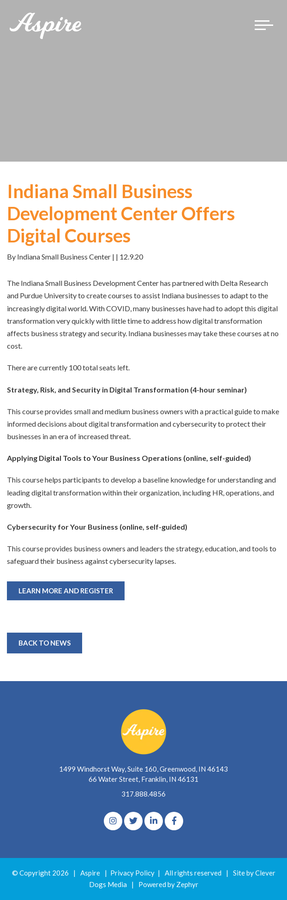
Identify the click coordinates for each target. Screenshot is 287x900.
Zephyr (187, 884)
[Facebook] (174, 821)
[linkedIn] (153, 821)
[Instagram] (113, 821)
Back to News (44, 643)
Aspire (90, 873)
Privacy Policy (132, 873)
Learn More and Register (65, 590)
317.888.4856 (143, 794)
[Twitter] (133, 821)
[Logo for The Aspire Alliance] (46, 25)
